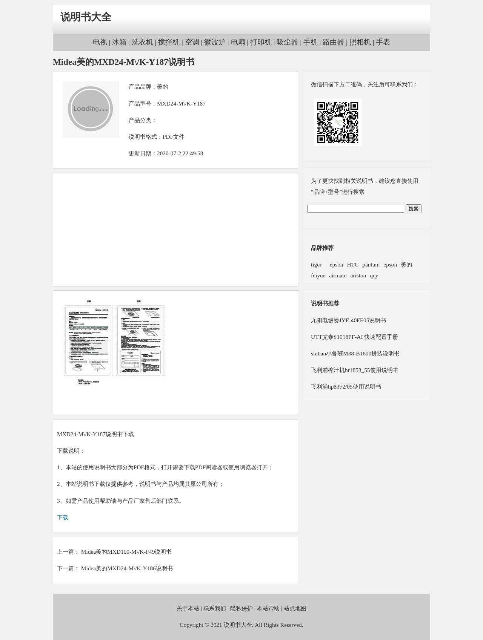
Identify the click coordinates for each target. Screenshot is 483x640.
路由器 (333, 42)
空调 (192, 42)
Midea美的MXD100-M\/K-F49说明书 (126, 551)
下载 (62, 517)
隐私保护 (241, 608)
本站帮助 (268, 608)
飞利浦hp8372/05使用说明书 (346, 386)
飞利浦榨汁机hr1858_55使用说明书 (354, 370)
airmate (337, 275)
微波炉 (215, 42)
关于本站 (188, 608)
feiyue (318, 275)
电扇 (238, 42)
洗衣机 (142, 42)
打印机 (261, 42)
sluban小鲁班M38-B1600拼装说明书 (355, 353)
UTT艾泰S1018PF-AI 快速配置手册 (354, 337)
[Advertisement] (175, 229)
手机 (310, 42)
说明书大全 (85, 17)
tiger (316, 264)
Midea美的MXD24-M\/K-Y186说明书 (127, 568)
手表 (383, 42)
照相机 (360, 42)
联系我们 (214, 608)
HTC (353, 264)
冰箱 (119, 42)
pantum (371, 264)
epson (334, 264)
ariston (358, 275)
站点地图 (295, 608)
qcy (374, 275)
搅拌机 (169, 42)
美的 (162, 86)
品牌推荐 (322, 248)
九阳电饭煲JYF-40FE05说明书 (348, 320)
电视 (100, 42)
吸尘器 (287, 42)
